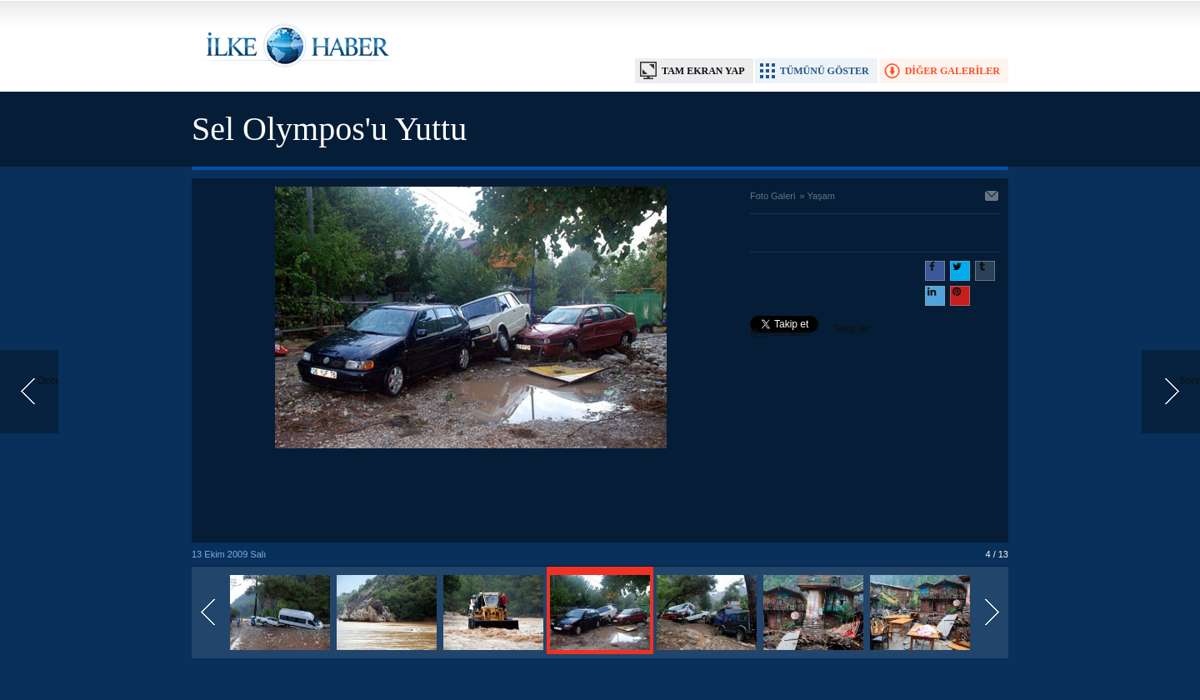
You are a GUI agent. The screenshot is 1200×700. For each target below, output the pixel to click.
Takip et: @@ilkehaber (810, 330)
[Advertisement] (471, 496)
